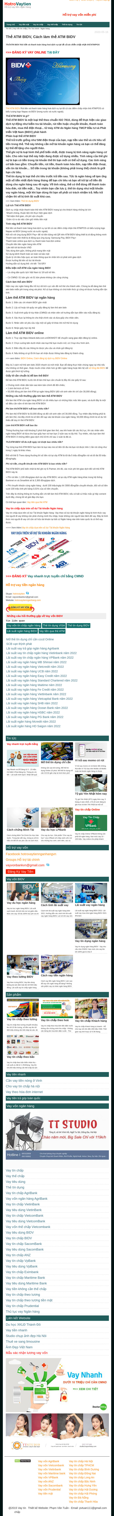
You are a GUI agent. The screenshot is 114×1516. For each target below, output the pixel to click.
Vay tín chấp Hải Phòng (83, 1490)
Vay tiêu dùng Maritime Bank (26, 1280)
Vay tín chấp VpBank (21, 1257)
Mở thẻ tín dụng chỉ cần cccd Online (30, 638)
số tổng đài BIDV (97, 368)
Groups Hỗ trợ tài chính (23, 856)
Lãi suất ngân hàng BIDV (22, 630)
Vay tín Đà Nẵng (78, 1494)
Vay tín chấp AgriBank (21, 1190)
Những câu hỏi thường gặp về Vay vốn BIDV (35, 616)
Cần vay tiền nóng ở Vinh (24, 1077)
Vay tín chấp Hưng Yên (83, 1482)
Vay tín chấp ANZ (18, 1252)
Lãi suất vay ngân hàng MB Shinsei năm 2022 (36, 661)
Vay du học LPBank (53, 826)
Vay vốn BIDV (15, 876)
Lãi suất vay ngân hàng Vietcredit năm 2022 (35, 665)
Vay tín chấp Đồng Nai (82, 1470)
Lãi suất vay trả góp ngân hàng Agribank (32, 647)
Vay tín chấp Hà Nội (81, 1458)
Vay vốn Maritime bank (51, 1470)
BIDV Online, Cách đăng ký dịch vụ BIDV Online (44, 358)
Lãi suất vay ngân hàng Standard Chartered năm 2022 (42, 678)
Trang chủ (10, 25)
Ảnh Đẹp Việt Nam (19, 1344)
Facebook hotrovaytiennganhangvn (31, 851)
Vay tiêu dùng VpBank (22, 1263)
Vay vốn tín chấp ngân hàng (23, 625)
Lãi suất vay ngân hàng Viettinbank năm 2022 (36, 692)
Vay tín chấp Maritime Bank (25, 1274)
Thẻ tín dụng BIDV (30, 201)
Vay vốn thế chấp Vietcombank (28, 1223)
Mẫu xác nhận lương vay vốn (27, 1349)
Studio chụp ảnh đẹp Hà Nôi (26, 1332)
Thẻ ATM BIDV (13, 108)
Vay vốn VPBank (48, 1474)
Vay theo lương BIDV (20, 973)
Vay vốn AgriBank (48, 1458)
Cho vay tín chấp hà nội (23, 1083)
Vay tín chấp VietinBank (23, 1201)
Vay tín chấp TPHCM (81, 1462)
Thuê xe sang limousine (23, 1338)
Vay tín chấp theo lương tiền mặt (29, 1297)
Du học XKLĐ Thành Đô (23, 1321)
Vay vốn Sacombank (50, 1482)
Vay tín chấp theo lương (23, 1291)
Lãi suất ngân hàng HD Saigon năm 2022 (33, 723)
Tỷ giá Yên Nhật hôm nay (91, 790)
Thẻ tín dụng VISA (54, 625)
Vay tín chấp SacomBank (24, 1240)
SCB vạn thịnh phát (19, 643)
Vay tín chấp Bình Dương (84, 1466)
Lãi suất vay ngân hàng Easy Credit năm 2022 (36, 674)
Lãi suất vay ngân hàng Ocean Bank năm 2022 (37, 705)
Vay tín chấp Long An (81, 1474)
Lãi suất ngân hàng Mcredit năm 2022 (31, 718)
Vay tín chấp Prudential (22, 1302)
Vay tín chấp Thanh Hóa (83, 1498)
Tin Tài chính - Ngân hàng (39, 29)
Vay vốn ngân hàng (20, 1103)
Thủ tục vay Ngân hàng (23, 1308)
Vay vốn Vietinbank (49, 1466)
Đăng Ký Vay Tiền (20, 868)
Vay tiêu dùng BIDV (20, 1229)
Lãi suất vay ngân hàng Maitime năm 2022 (34, 683)
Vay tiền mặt (24, 25)
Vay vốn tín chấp (20, 29)
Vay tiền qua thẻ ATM (37, 502)
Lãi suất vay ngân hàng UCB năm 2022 (32, 670)
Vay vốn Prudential (49, 1486)
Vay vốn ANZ (46, 1478)
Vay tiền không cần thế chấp (26, 1286)
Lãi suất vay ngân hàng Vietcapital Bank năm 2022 (39, 696)
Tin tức (79, 25)
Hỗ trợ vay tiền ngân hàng (25, 585)
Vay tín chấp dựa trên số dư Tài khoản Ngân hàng (46, 527)
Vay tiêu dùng (15, 1178)
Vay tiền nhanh (16, 1071)
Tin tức (11, 735)
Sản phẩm (13, 991)
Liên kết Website (18, 1315)
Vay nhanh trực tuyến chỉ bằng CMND (56, 576)
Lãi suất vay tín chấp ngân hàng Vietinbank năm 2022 (41, 652)
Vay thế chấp (52, 25)
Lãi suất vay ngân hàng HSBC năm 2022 (33, 709)
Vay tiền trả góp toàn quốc (23, 1095)
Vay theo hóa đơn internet (24, 1088)
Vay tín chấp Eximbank (22, 1269)
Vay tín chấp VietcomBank (24, 1212)
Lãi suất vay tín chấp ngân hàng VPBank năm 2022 (40, 656)
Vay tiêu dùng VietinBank (24, 1206)
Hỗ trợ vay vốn (17, 844)
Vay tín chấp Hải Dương (83, 1486)
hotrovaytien (19, 594)
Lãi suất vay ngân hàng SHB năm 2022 (32, 701)
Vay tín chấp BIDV (19, 1235)
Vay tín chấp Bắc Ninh (82, 1478)
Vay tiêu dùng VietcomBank (25, 1218)
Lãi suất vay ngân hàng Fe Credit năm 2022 (35, 687)
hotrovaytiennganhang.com (28, 600)
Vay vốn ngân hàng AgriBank (26, 1195)
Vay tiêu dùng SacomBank (25, 1246)
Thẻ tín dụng (67, 25)
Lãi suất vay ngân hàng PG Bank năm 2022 (34, 714)
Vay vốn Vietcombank (51, 1462)
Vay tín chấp (38, 25)
